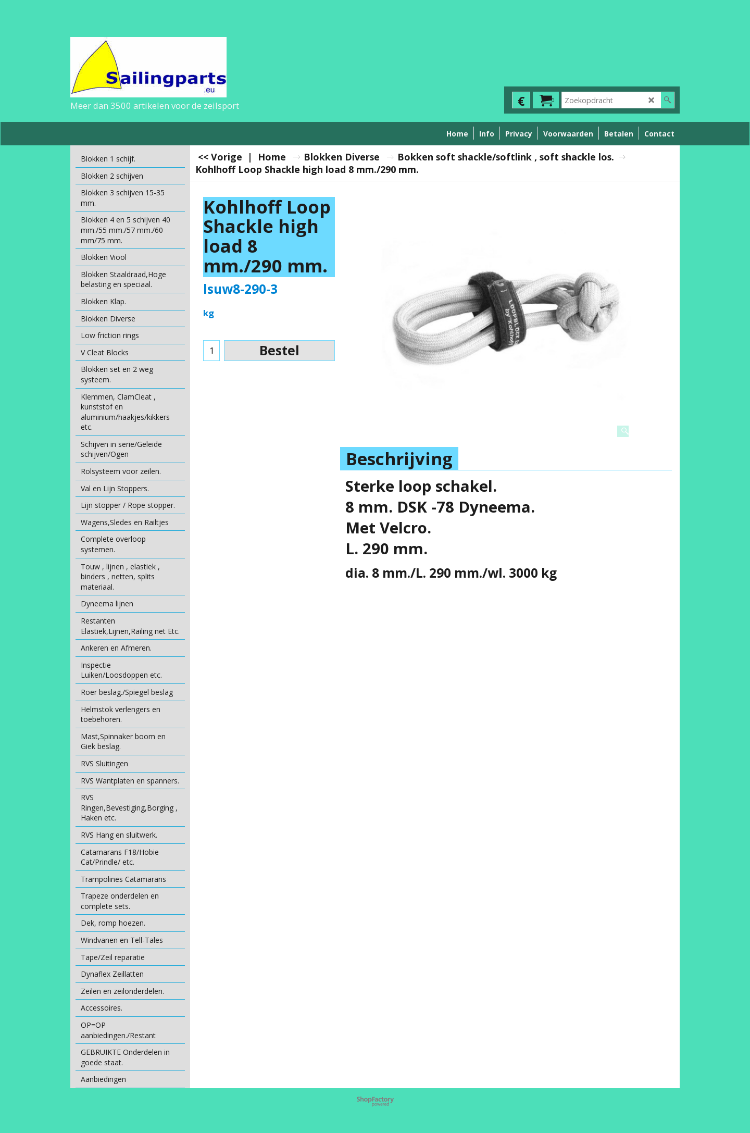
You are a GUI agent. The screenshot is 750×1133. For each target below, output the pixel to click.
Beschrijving (399, 458)
